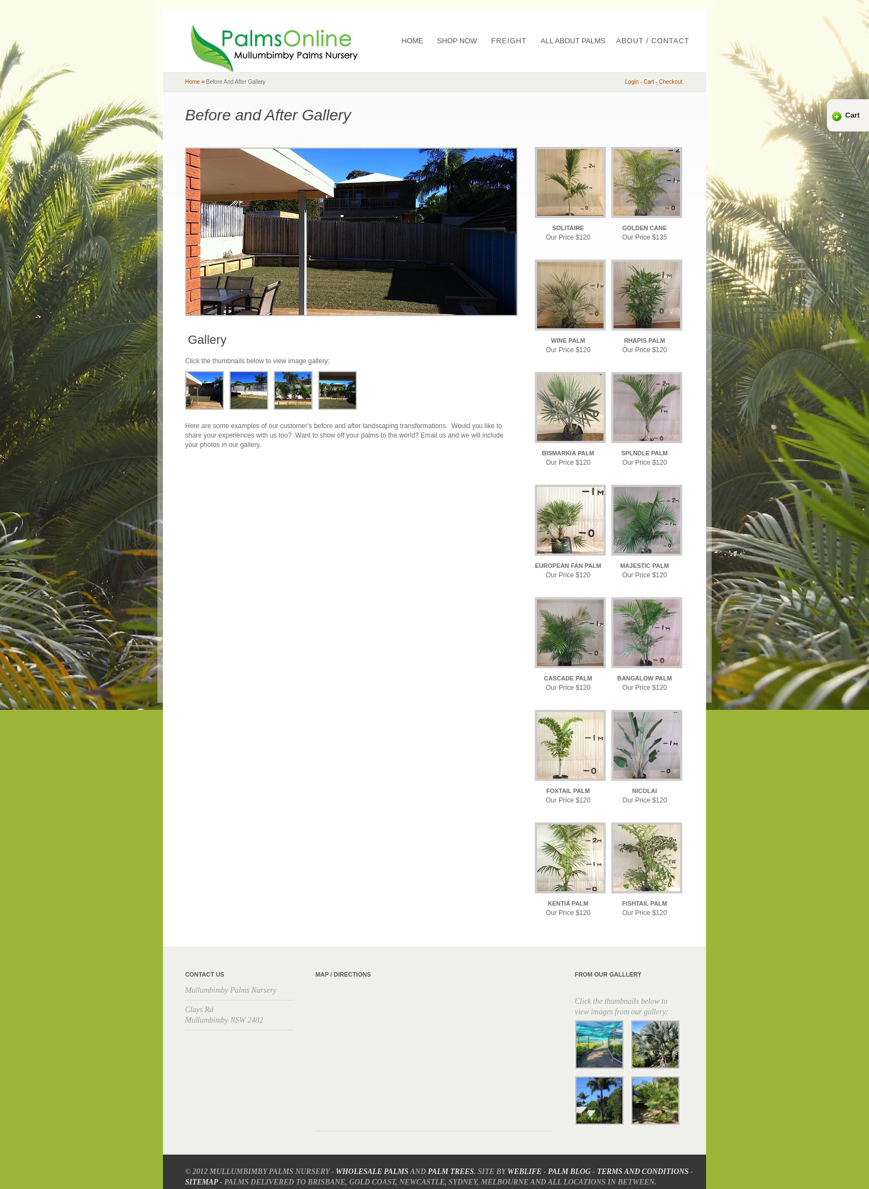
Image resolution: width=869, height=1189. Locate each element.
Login (631, 82)
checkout (670, 82)
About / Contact (652, 41)
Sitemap (201, 1182)
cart (648, 82)
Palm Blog (569, 1171)
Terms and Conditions (642, 1171)
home (192, 82)
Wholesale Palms (372, 1171)
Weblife (525, 1171)
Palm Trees (451, 1171)
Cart (852, 115)
